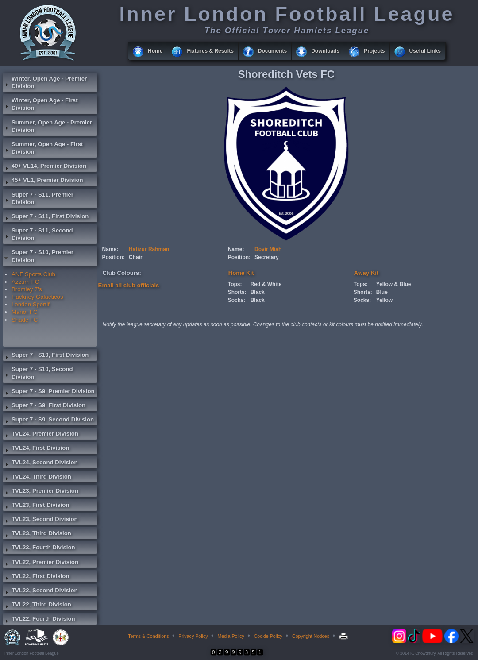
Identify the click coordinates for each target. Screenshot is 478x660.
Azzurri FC (25, 281)
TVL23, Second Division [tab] (40, 520)
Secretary (266, 257)
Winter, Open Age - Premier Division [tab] (45, 82)
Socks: (236, 300)
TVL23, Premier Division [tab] (40, 491)
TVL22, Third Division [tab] (37, 605)
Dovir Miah (267, 249)
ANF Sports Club (33, 274)
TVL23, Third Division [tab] (37, 534)
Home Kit (241, 273)
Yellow (384, 300)
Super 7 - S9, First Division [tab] (44, 406)
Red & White (266, 284)
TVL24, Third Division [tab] (37, 477)
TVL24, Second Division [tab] (40, 463)
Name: (110, 249)
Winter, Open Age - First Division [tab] (40, 104)
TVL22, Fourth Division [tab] (39, 619)
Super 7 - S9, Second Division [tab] (48, 420)
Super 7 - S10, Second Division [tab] (38, 373)
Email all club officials (128, 285)
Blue (382, 292)
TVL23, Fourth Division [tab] (39, 548)
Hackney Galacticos (37, 296)
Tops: (235, 284)
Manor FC (25, 312)
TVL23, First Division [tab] (36, 506)
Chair (136, 257)
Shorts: (237, 292)
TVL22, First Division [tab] (36, 577)
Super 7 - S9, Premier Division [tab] (49, 392)
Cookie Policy (268, 636)
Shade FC (25, 319)
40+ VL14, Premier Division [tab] (44, 166)
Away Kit (366, 273)
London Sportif (31, 304)
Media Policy (230, 636)
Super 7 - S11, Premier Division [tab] (38, 198)
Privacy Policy (193, 636)
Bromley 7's (27, 289)
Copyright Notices (310, 636)
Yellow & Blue (393, 284)
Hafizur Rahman (149, 249)
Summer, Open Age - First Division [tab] (43, 148)
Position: (113, 257)
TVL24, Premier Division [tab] (40, 434)
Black (258, 292)
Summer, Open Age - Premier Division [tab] (47, 126)
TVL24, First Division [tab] (36, 448)
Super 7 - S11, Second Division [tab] (38, 234)
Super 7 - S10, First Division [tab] (46, 355)
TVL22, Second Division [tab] (40, 591)
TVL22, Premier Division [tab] (40, 563)
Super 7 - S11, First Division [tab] (46, 217)
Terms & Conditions (148, 636)
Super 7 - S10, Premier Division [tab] (38, 256)
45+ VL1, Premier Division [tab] (43, 181)
